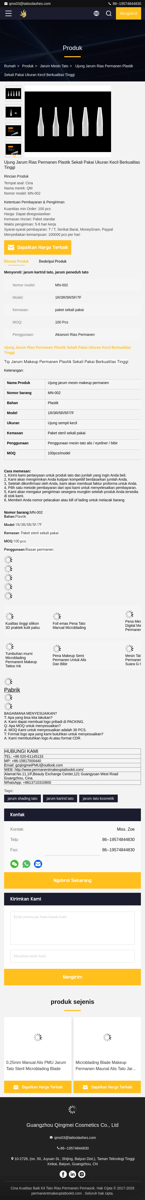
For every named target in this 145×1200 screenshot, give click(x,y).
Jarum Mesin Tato (54, 66)
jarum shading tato (22, 798)
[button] (14, 155)
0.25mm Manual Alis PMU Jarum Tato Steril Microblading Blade (36, 1065)
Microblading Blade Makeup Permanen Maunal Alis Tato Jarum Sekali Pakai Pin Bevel (107, 1066)
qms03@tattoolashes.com (27, 4)
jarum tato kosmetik (98, 798)
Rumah (10, 66)
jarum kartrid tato (60, 798)
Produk (27, 66)
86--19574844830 (124, 4)
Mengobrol (128, 13)
